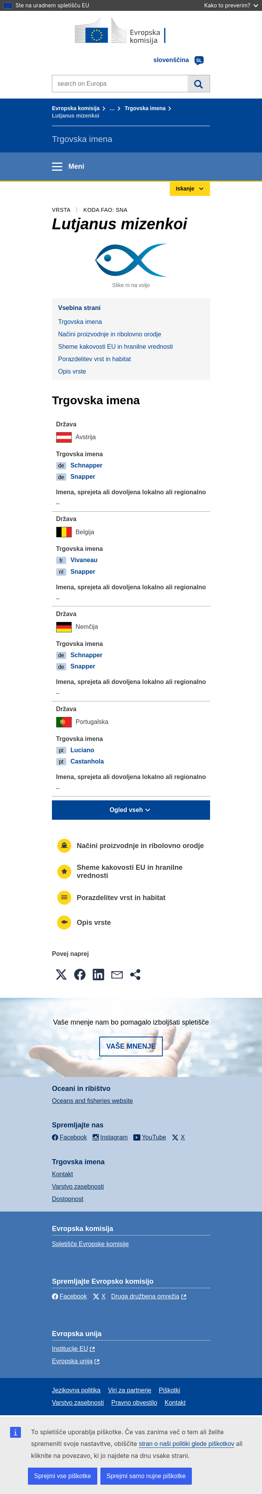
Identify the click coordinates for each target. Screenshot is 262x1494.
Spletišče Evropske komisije (90, 1244)
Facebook (69, 1296)
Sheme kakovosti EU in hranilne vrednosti (115, 346)
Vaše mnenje (131, 1046)
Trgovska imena (144, 108)
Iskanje (199, 83)
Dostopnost (67, 1199)
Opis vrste (72, 371)
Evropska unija (72, 1361)
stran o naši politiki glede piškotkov (186, 1443)
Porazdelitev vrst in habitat (94, 359)
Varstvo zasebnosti (78, 1186)
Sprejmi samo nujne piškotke (146, 1476)
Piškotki (169, 1390)
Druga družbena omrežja (145, 1296)
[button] (61, 974)
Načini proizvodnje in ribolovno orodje (109, 334)
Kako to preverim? (231, 5)
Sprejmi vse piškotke (62, 1476)
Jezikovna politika (76, 1390)
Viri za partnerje (130, 1390)
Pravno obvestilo (134, 1402)
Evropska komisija (76, 108)
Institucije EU (70, 1348)
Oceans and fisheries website (92, 1101)
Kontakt (62, 1174)
